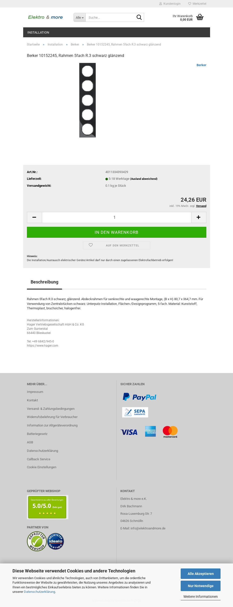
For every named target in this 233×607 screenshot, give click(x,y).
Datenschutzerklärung (39, 592)
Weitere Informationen (200, 597)
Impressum (35, 392)
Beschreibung (44, 281)
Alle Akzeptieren (201, 574)
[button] (34, 217)
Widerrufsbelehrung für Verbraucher (52, 417)
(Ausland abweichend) (143, 179)
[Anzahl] (116, 217)
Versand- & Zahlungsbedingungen (51, 409)
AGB (30, 442)
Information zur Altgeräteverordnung (52, 425)
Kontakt (32, 400)
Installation (38, 32)
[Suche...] (79, 17)
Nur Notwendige (201, 586)
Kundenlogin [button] (170, 3)
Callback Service (38, 459)
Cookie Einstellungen (41, 467)
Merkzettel (197, 3)
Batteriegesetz (37, 434)
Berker (201, 65)
